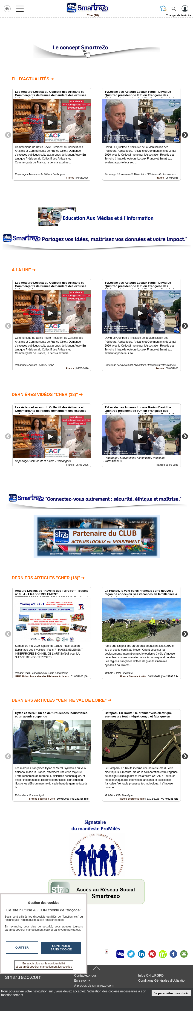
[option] (51, 134)
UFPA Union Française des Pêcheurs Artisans (42, 676)
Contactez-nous (85, 975)
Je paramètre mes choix (171, 993)
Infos (151, 975)
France (70, 177)
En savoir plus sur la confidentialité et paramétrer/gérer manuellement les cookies (44, 965)
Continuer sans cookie (61, 947)
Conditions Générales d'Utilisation (162, 980)
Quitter (22, 947)
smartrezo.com (23, 977)
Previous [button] (8, 135)
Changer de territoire (178, 15)
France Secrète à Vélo (133, 676)
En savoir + (82, 980)
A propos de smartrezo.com (93, 985)
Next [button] (184, 135)
